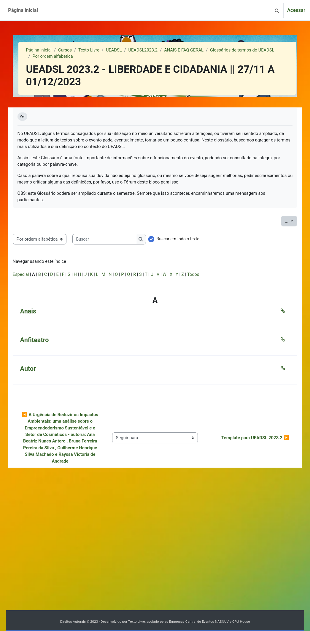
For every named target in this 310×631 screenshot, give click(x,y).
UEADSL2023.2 (153, 50)
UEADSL (123, 50)
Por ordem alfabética (133, 56)
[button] (277, 10)
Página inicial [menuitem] (23, 10)
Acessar (296, 10)
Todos (205, 276)
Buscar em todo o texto (186, 240)
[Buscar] (112, 240)
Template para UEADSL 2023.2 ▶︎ (247, 443)
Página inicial (47, 50)
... (282, 222)
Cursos (74, 50)
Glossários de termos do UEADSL (73, 56)
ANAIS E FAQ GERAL (194, 50)
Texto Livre (98, 50)
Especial (29, 276)
